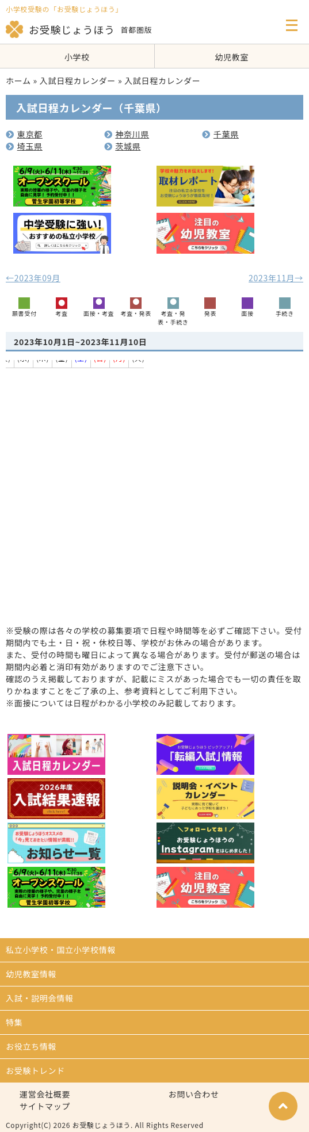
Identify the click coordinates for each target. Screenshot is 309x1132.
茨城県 (122, 146)
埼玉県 (24, 146)
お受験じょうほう (60, 29)
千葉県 (220, 134)
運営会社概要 (45, 1094)
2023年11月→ (276, 278)
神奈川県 (127, 134)
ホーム (18, 80)
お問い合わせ (194, 1094)
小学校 (77, 57)
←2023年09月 (33, 278)
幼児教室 (232, 57)
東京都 (24, 134)
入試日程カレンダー (78, 80)
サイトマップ (45, 1106)
